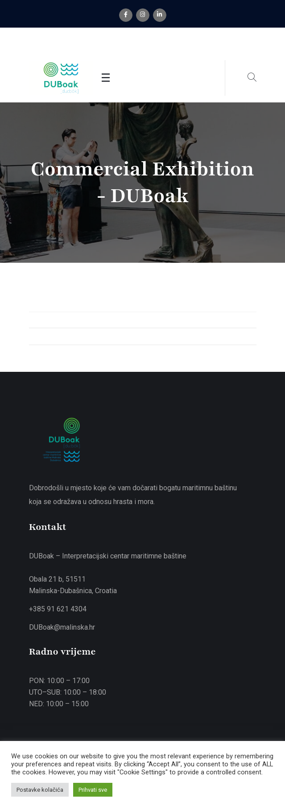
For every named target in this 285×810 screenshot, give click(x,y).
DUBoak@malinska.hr (62, 627)
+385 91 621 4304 (58, 609)
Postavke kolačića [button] (40, 789)
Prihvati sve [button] (92, 789)
